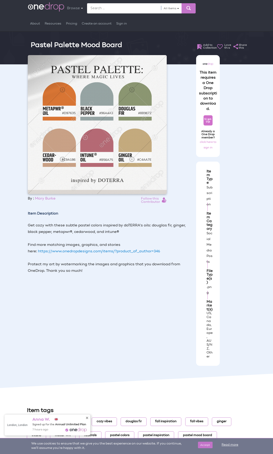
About (35, 23)
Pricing (71, 23)
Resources (53, 23)
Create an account (97, 23)
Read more (230, 445)
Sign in (121, 23)
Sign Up (207, 120)
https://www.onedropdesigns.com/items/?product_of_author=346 (99, 251)
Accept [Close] (205, 445)
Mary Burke (45, 198)
